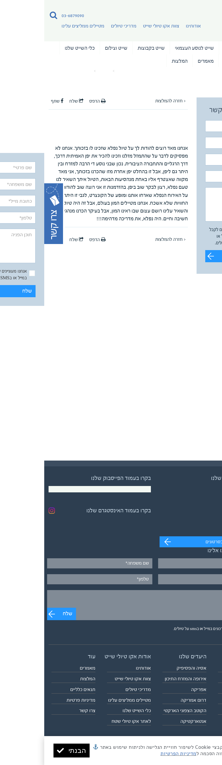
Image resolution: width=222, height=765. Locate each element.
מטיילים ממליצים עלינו (38, 26)
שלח (200, 256)
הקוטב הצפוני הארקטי (140, 710)
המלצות (135, 61)
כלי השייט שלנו (36, 48)
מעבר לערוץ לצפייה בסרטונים (188, 541)
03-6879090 (28, 15)
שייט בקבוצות (107, 48)
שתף (13, 101)
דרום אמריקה (149, 700)
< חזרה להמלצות (126, 101)
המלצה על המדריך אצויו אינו (26, 71)
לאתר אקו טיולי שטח (87, 721)
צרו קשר (43, 710)
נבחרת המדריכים (196, 61)
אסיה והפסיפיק (147, 668)
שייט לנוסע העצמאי (150, 48)
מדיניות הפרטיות (134, 753)
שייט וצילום (72, 48)
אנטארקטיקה (149, 721)
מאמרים (161, 61)
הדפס (53, 101)
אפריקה (154, 689)
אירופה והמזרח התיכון (141, 678)
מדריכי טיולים (79, 26)
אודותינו (149, 26)
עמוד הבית (81, 71)
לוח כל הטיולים (204, 710)
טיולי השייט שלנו (196, 48)
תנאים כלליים (38, 689)
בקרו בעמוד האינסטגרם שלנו (74, 510)
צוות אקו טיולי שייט (117, 26)
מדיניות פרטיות (36, 700)
